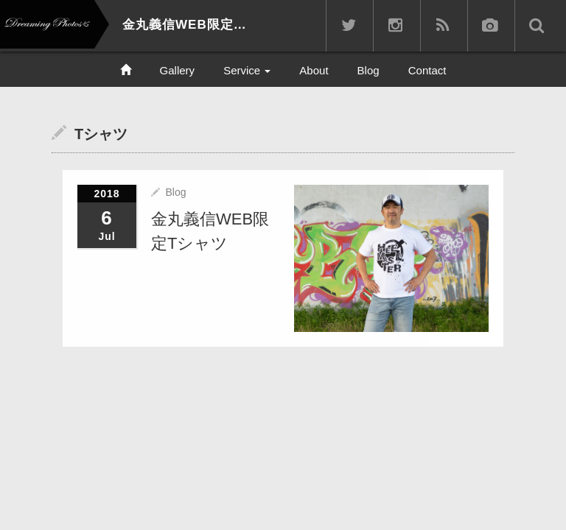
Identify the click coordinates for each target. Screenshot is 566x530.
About (313, 70)
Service (246, 70)
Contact (427, 70)
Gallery (177, 70)
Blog (368, 70)
